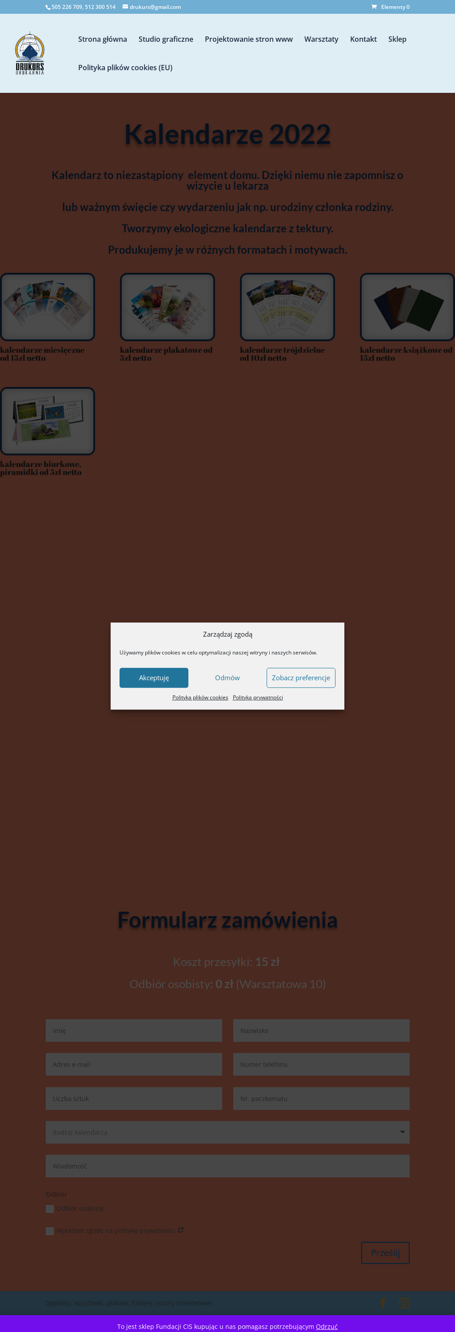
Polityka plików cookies (200, 697)
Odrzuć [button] (327, 1326)
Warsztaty (321, 40)
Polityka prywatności (258, 697)
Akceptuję (154, 678)
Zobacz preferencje (301, 678)
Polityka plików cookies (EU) (125, 68)
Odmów (227, 678)
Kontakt (363, 40)
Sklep (397, 40)
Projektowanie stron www (249, 40)
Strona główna (102, 40)
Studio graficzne (166, 40)
